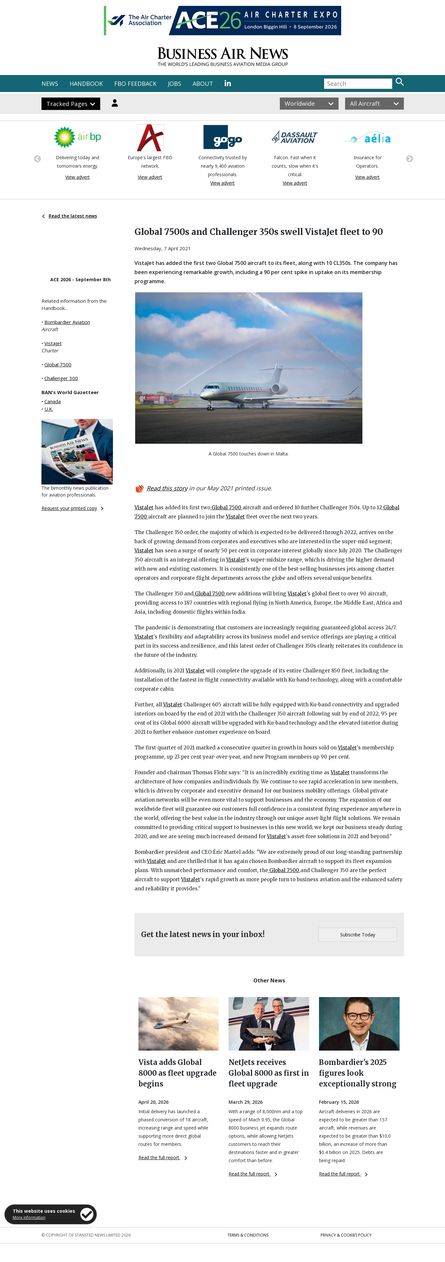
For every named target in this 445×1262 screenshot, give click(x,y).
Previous (36, 158)
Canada (52, 401)
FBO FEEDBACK (135, 83)
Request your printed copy (72, 508)
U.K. (48, 409)
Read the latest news (69, 216)
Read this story (167, 488)
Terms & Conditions (248, 1235)
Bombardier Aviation (67, 322)
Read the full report (162, 1157)
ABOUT (203, 83)
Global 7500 (58, 364)
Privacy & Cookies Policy (346, 1235)
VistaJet (53, 343)
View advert (77, 177)
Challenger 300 (61, 378)
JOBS (174, 83)
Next (408, 158)
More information (29, 1217)
